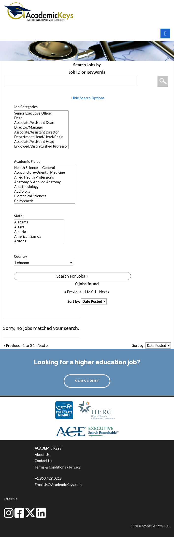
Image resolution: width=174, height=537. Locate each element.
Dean (41, 118)
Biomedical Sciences (44, 196)
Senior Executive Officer (41, 113)
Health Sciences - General (44, 167)
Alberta (38, 231)
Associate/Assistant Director (41, 132)
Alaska (38, 227)
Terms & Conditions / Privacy (58, 467)
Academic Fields (27, 161)
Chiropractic (44, 201)
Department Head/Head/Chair (41, 136)
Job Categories (26, 106)
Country (20, 256)
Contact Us (43, 460)
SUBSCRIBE (87, 381)
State (18, 216)
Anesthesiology (44, 186)
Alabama (38, 222)
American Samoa (38, 236)
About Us (42, 454)
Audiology (44, 191)
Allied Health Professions (44, 177)
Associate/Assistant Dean (41, 122)
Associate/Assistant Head (41, 141)
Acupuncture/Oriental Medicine (44, 172)
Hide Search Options (87, 98)
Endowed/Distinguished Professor (41, 146)
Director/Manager (41, 127)
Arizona (38, 241)
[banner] (38, 11)
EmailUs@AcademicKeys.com (58, 484)
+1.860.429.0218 (48, 478)
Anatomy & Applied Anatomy (44, 182)
